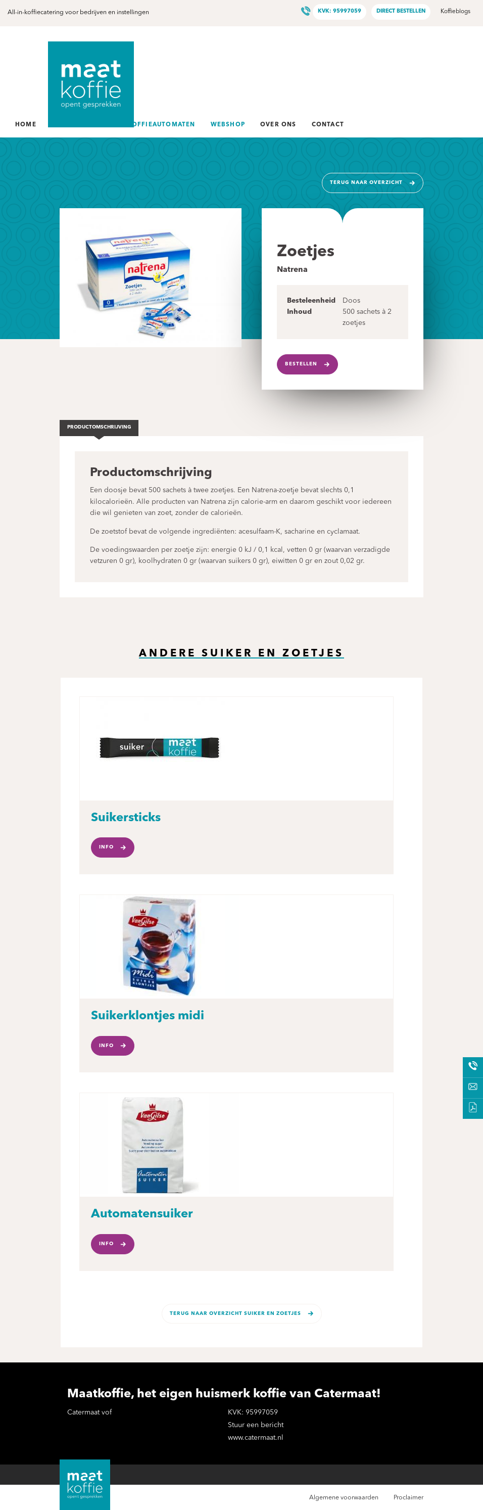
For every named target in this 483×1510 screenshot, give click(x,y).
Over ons (278, 125)
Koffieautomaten (161, 125)
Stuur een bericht (255, 1425)
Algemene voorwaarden (343, 1498)
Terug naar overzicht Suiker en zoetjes (235, 1313)
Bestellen (301, 364)
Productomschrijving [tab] (99, 427)
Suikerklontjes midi (147, 1016)
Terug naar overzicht (366, 182)
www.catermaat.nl (255, 1437)
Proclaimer (408, 1498)
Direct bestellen (400, 11)
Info (106, 847)
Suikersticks (126, 818)
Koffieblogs (455, 12)
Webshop (228, 125)
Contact (328, 125)
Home (25, 125)
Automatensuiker (142, 1214)
